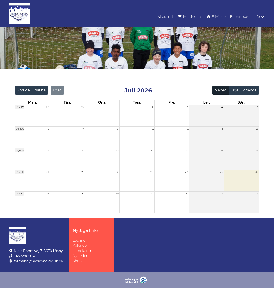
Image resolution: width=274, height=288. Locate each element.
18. (221, 150)
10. (187, 128)
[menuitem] (164, 16)
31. (187, 193)
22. (117, 172)
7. (83, 128)
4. (222, 107)
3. (188, 107)
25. (221, 172)
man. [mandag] (32, 102)
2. (153, 107)
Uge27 (20, 107)
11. (222, 128)
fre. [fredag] (171, 102)
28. (82, 193)
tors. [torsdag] (137, 102)
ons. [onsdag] (102, 102)
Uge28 (20, 128)
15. (117, 150)
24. (187, 172)
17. (187, 150)
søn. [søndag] (241, 102)
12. (256, 128)
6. (48, 128)
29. (47, 107)
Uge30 (20, 172)
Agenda (249, 90)
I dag (57, 90)
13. (48, 150)
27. (47, 193)
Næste (40, 90)
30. (82, 107)
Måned (221, 90)
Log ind (163, 16)
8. (118, 128)
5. (257, 107)
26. (256, 172)
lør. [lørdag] (206, 102)
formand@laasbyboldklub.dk (38, 261)
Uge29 (20, 150)
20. (47, 172)
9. (153, 128)
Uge (234, 90)
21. (82, 172)
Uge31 (19, 193)
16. (152, 150)
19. (256, 150)
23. (152, 172)
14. (82, 150)
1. (118, 107)
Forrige (23, 90)
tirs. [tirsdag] (67, 102)
